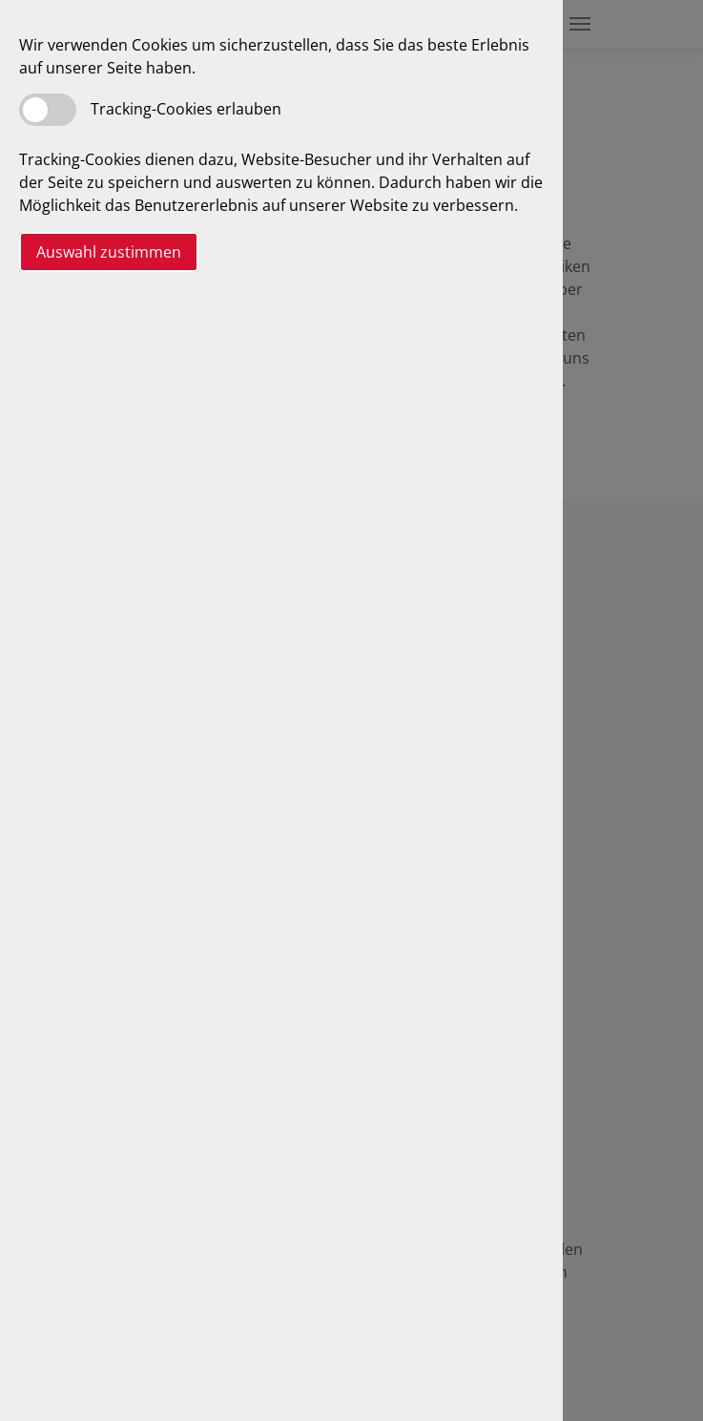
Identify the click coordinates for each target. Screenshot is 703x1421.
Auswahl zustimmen (108, 251)
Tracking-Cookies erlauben (186, 108)
